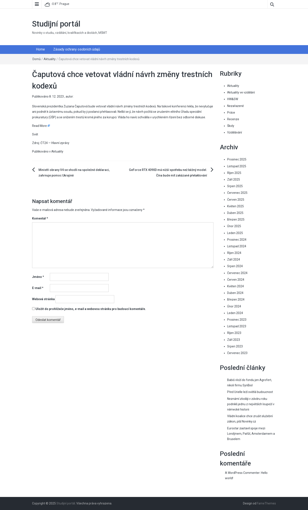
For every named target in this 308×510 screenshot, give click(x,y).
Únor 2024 (234, 306)
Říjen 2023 (234, 333)
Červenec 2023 (237, 353)
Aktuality (50, 59)
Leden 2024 (235, 313)
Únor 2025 (234, 226)
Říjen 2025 (234, 173)
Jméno (38, 277)
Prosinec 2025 (236, 159)
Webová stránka (43, 299)
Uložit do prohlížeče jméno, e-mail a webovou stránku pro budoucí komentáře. (91, 309)
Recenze (233, 119)
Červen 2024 (235, 279)
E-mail (37, 288)
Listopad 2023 (236, 326)
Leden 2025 (235, 233)
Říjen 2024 (234, 253)
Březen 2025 (235, 219)
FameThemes (266, 503)
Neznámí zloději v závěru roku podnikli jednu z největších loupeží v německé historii (250, 404)
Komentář (40, 218)
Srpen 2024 (235, 266)
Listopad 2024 (236, 246)
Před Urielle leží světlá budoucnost (250, 392)
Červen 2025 (235, 199)
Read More (39, 126)
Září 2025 (233, 179)
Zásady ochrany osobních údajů (76, 49)
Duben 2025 (235, 213)
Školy (230, 126)
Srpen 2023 (235, 346)
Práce (231, 112)
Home (40, 49)
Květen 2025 (235, 206)
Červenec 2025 (237, 192)
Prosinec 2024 (236, 239)
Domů (37, 59)
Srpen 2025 (235, 186)
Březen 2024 (235, 299)
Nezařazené (235, 106)
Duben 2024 (235, 293)
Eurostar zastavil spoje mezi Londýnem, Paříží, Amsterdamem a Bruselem (251, 434)
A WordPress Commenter (242, 472)
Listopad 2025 (236, 166)
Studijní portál (56, 23)
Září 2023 (233, 339)
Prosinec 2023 (236, 319)
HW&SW (232, 99)
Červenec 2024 (237, 273)
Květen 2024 (235, 286)
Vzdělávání (234, 132)
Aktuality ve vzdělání (241, 92)
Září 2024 (233, 259)
